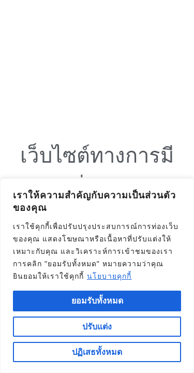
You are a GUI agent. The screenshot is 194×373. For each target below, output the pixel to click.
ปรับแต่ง (97, 326)
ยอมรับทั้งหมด (97, 300)
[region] (97, 275)
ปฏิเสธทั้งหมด (97, 352)
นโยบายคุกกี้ (109, 276)
